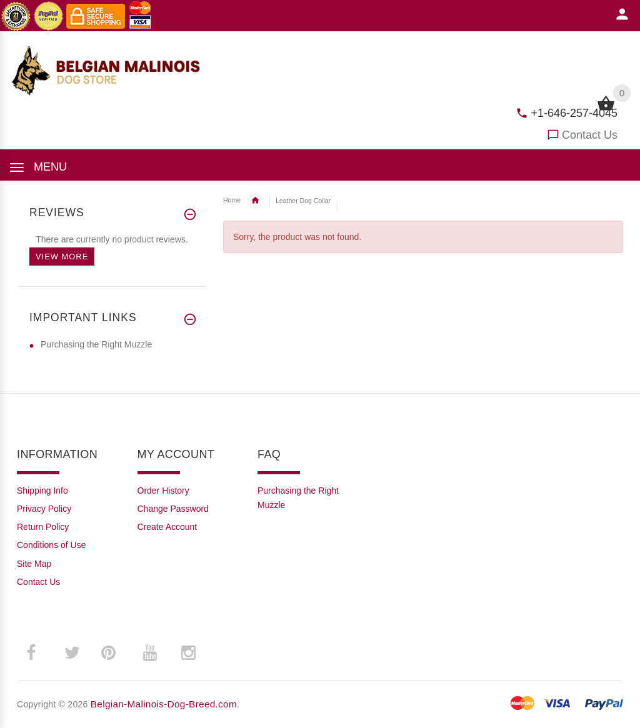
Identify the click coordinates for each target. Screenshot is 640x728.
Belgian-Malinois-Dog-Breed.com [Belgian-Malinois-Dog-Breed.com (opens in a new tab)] (164, 704)
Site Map (34, 564)
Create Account (168, 527)
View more (62, 256)
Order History (163, 491)
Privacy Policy (44, 509)
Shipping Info (42, 491)
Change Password (173, 509)
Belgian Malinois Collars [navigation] (255, 200)
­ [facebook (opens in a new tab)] (38, 652)
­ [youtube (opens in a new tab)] (149, 653)
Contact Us (590, 135)
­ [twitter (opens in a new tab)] (72, 653)
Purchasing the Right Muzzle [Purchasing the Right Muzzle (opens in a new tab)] (96, 344)
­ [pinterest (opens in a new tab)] (118, 652)
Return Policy (43, 527)
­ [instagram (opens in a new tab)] (188, 653)
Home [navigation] (232, 200)
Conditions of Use (51, 545)
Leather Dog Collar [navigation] (303, 200)
